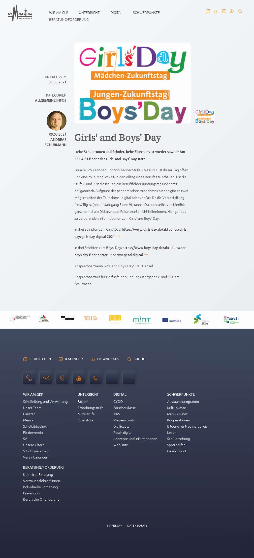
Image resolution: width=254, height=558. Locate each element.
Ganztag (29, 413)
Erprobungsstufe (90, 407)
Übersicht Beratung (38, 474)
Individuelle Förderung (40, 486)
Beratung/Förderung (69, 19)
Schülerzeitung (178, 438)
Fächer (83, 401)
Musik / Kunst (177, 413)
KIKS (116, 413)
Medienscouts (124, 419)
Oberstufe (86, 419)
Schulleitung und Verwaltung (45, 401)
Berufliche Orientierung (41, 499)
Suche (139, 359)
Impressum (114, 525)
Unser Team (32, 407)
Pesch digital (122, 432)
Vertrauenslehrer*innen (41, 480)
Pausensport (176, 450)
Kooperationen (178, 419)
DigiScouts (121, 426)
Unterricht (89, 12)
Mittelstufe (86, 413)
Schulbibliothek (35, 426)
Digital (116, 12)
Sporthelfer (176, 444)
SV (25, 438)
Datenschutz (137, 525)
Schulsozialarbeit (36, 450)
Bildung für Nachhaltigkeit (187, 426)
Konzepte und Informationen (135, 438)
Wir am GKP (58, 12)
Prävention (31, 492)
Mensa (28, 419)
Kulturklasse (176, 407)
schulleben (40, 359)
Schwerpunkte (146, 12)
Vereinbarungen (35, 457)
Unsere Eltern (33, 444)
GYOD (118, 401)
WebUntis (120, 444)
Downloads (108, 359)
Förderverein (33, 432)
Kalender (74, 359)
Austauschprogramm (183, 401)
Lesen (171, 432)
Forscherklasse (124, 407)
